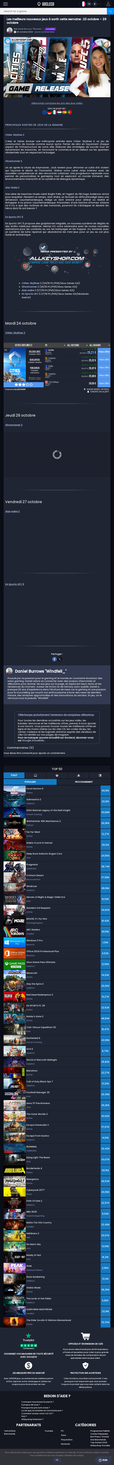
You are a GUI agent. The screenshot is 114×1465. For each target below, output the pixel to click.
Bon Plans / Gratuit (99, 1429)
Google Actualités (33, 733)
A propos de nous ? (30, 1397)
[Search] (110, 11)
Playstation (66, 1432)
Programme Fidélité (100, 1423)
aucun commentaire (44, 31)
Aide (103, 1460)
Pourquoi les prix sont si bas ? (35, 1400)
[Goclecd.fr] (45, 4)
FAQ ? (24, 1408)
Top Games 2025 (98, 1434)
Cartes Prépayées (99, 1426)
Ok (57, 1460)
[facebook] (54, 651)
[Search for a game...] (57, 11)
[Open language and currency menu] (90, 4)
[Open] (5, 4)
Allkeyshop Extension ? (32, 1411)
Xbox (63, 1427)
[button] (108, 4)
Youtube (49, 1423)
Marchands (9, 1426)
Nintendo (65, 1436)
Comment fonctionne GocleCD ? (37, 1394)
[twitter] (59, 651)
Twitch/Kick (9, 1423)
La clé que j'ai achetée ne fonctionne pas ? (42, 1403)
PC (62, 1423)
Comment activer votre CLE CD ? (37, 1405)
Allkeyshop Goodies (100, 1437)
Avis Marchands (98, 1432)
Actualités (50, 29)
